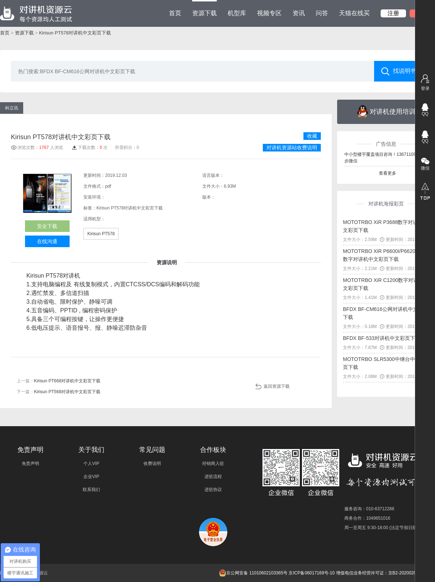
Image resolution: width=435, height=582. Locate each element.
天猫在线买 (354, 13)
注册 (393, 13)
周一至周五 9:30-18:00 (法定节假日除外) (383, 527)
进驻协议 (213, 489)
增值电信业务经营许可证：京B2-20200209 (377, 572)
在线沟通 (47, 241)
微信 (425, 168)
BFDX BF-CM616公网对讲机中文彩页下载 (385, 313)
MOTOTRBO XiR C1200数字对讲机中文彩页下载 (385, 284)
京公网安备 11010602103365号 (253, 572)
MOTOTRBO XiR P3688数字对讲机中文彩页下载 (385, 226)
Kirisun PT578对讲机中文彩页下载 (75, 33)
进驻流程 (213, 476)
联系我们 (91, 489)
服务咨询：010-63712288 (369, 508)
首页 (175, 13)
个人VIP (91, 463)
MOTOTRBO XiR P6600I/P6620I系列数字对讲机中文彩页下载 (385, 255)
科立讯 (11, 108)
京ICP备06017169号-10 (312, 572)
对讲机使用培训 (386, 111)
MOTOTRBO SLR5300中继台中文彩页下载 (384, 363)
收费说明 (152, 463)
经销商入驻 (213, 463)
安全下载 (47, 226)
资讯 (299, 13)
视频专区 (269, 13)
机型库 (237, 13)
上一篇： (58, 380)
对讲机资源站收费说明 (291, 147)
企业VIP (91, 476)
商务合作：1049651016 (367, 518)
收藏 (312, 136)
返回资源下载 (277, 386)
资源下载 (204, 8)
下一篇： (58, 391)
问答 (322, 13)
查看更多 (387, 173)
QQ (425, 113)
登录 (425, 88)
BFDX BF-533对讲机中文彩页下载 (381, 338)
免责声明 (30, 463)
